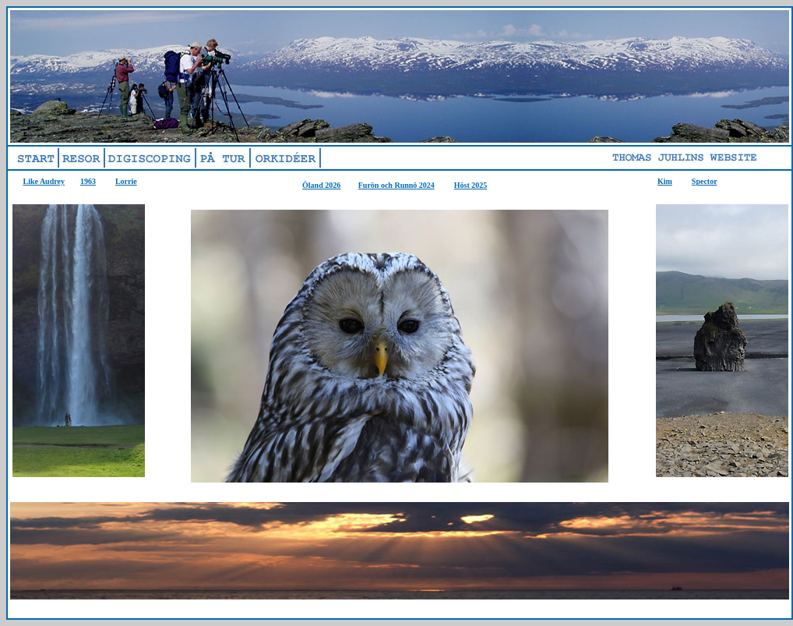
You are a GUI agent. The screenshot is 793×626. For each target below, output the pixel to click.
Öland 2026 (321, 185)
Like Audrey (44, 181)
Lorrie (126, 181)
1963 (88, 181)
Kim (664, 181)
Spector (704, 181)
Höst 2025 (471, 185)
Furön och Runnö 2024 (396, 185)
